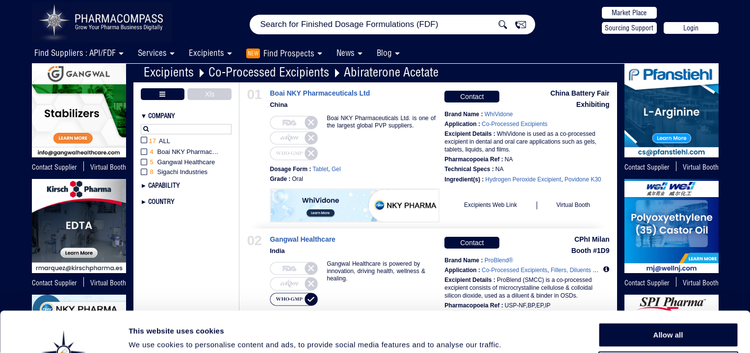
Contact (472, 97)
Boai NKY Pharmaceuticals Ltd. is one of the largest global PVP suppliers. (381, 122)
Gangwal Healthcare (303, 239)
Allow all (668, 294)
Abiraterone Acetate (391, 71)
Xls (209, 94)
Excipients (169, 71)
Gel (336, 169)
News (345, 53)
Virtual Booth (701, 167)
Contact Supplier (54, 167)
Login (690, 28)
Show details (515, 334)
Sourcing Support (629, 28)
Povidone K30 (583, 179)
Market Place (629, 12)
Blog (384, 53)
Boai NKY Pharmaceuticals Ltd (320, 93)
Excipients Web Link (490, 205)
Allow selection (668, 316)
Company (161, 116)
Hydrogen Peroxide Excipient (523, 179)
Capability (164, 185)
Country (161, 201)
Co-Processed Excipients (268, 71)
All (156, 141)
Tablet (320, 169)
